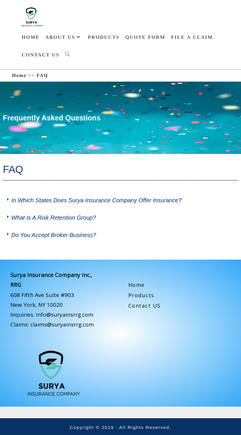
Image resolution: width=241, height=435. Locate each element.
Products (141, 295)
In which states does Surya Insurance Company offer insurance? (96, 200)
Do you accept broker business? (53, 235)
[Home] (19, 75)
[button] (120, 200)
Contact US (144, 305)
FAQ (42, 75)
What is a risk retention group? (53, 217)
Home (136, 284)
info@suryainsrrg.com (64, 314)
